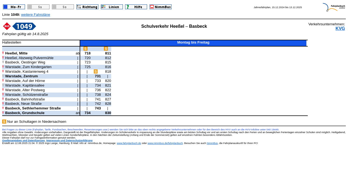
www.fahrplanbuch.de (129, 143)
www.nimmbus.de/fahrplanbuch (165, 143)
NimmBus (212, 143)
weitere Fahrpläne (35, 15)
